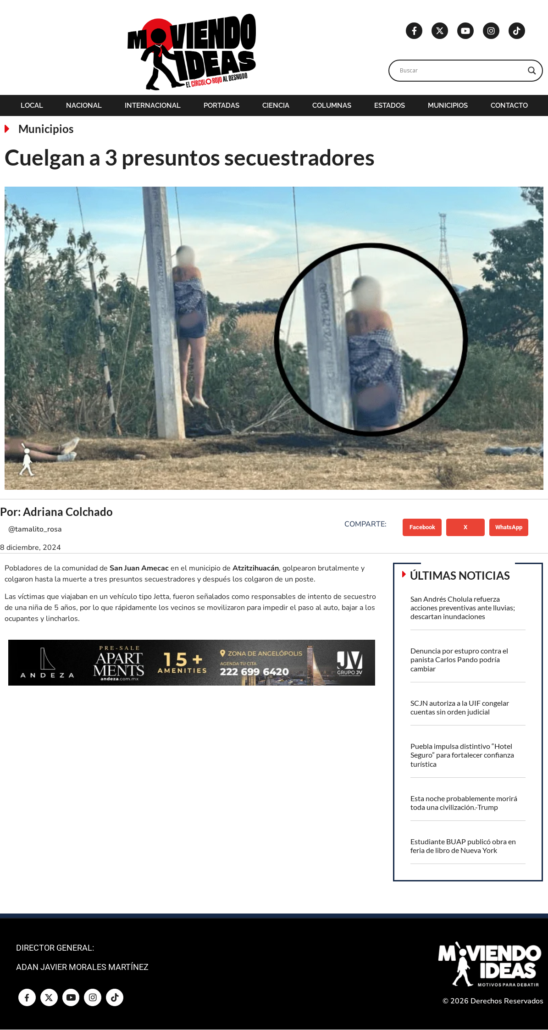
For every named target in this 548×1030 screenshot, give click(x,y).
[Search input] (462, 70)
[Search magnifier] (532, 70)
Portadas (221, 105)
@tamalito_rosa (35, 529)
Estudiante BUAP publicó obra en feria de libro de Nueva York (463, 845)
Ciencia (275, 105)
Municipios (448, 105)
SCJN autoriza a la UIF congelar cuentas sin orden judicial (459, 707)
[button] (422, 527)
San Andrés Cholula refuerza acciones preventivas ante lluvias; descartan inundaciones (462, 607)
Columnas (331, 105)
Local (32, 105)
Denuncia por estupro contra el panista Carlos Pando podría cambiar (459, 659)
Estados (389, 105)
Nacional (84, 105)
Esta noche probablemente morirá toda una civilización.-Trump (463, 802)
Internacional (153, 105)
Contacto (509, 105)
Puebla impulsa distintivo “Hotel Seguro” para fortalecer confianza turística (462, 755)
